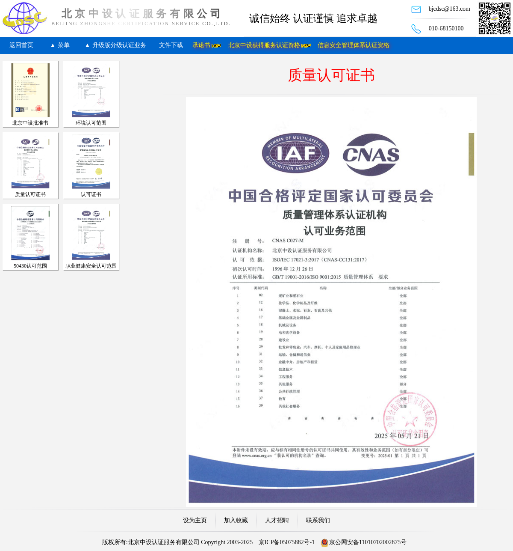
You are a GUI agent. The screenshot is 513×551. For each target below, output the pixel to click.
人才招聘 (277, 520)
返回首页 (21, 45)
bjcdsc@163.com (449, 9)
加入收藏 (236, 520)
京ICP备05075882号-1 (287, 542)
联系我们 (318, 520)
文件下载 (171, 45)
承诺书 (201, 45)
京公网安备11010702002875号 (368, 542)
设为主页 (195, 520)
